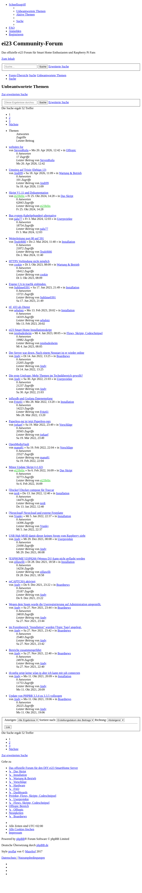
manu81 (19, 447)
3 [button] (9, 121)
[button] (13, 124)
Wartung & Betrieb (70, 173)
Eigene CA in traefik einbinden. (27, 284)
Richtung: (109, 719)
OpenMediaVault (19, 444)
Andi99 (18, 173)
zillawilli (19, 561)
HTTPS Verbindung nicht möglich (29, 261)
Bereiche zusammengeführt (25, 650)
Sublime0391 (22, 287)
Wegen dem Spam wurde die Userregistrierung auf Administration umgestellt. (55, 604)
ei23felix (19, 196)
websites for (16, 146)
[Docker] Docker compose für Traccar (31, 490)
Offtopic (71, 150)
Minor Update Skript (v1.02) (26, 467)
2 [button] (9, 117)
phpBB (20, 838)
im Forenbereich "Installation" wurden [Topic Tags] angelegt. (45, 627)
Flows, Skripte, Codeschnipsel (85, 333)
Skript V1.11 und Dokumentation (28, 192)
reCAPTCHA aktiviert (22, 581)
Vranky (18, 516)
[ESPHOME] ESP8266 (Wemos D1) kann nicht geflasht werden (47, 558)
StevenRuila (21, 150)
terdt (16, 493)
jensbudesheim (23, 333)
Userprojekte (64, 218)
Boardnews (63, 356)
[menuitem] (30, 11)
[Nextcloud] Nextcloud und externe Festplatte (36, 512)
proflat (12, 851)
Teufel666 (20, 241)
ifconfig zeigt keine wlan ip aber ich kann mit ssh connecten (44, 672)
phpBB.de (42, 845)
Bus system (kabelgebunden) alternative (32, 215)
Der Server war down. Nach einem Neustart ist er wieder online (46, 352)
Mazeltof (30, 851)
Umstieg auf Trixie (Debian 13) (27, 169)
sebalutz (19, 310)
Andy (17, 356)
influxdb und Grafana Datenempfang (31, 398)
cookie (18, 264)
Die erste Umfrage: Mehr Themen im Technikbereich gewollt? (46, 375)
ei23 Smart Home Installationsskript (30, 329)
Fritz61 (18, 401)
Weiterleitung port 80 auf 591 (26, 238)
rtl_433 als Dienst (19, 307)
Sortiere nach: (66, 719)
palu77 (18, 218)
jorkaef (18, 424)
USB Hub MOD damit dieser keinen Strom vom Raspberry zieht (47, 535)
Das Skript (67, 196)
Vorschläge (65, 424)
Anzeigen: (21, 719)
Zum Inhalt (8, 58)
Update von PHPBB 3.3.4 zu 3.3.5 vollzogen (35, 695)
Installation (68, 241)
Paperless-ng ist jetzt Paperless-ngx (30, 421)
